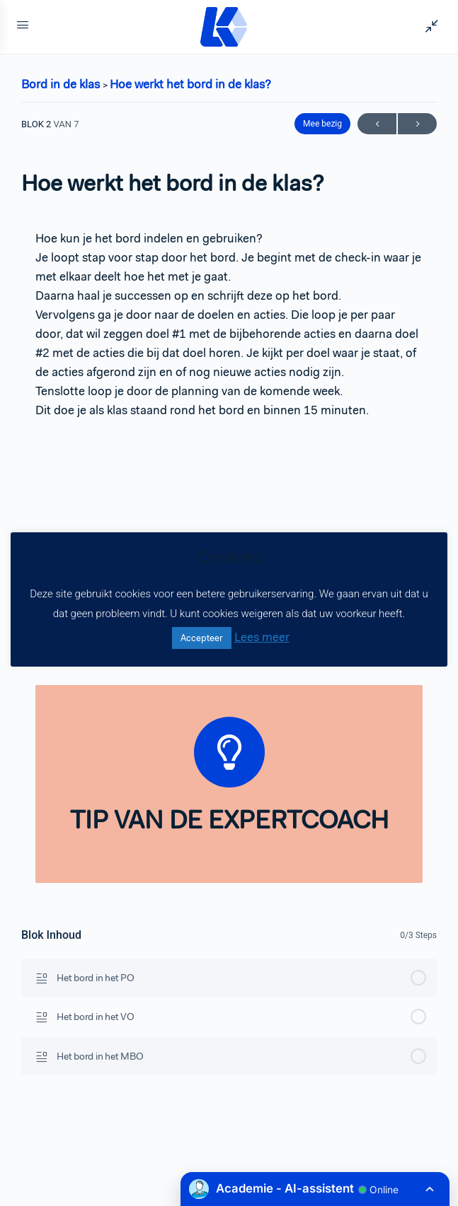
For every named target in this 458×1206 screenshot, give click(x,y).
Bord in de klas (62, 84)
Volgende (417, 124)
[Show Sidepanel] (428, 27)
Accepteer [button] (202, 638)
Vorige (376, 124)
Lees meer (262, 637)
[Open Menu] (22, 27)
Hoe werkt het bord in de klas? (190, 84)
